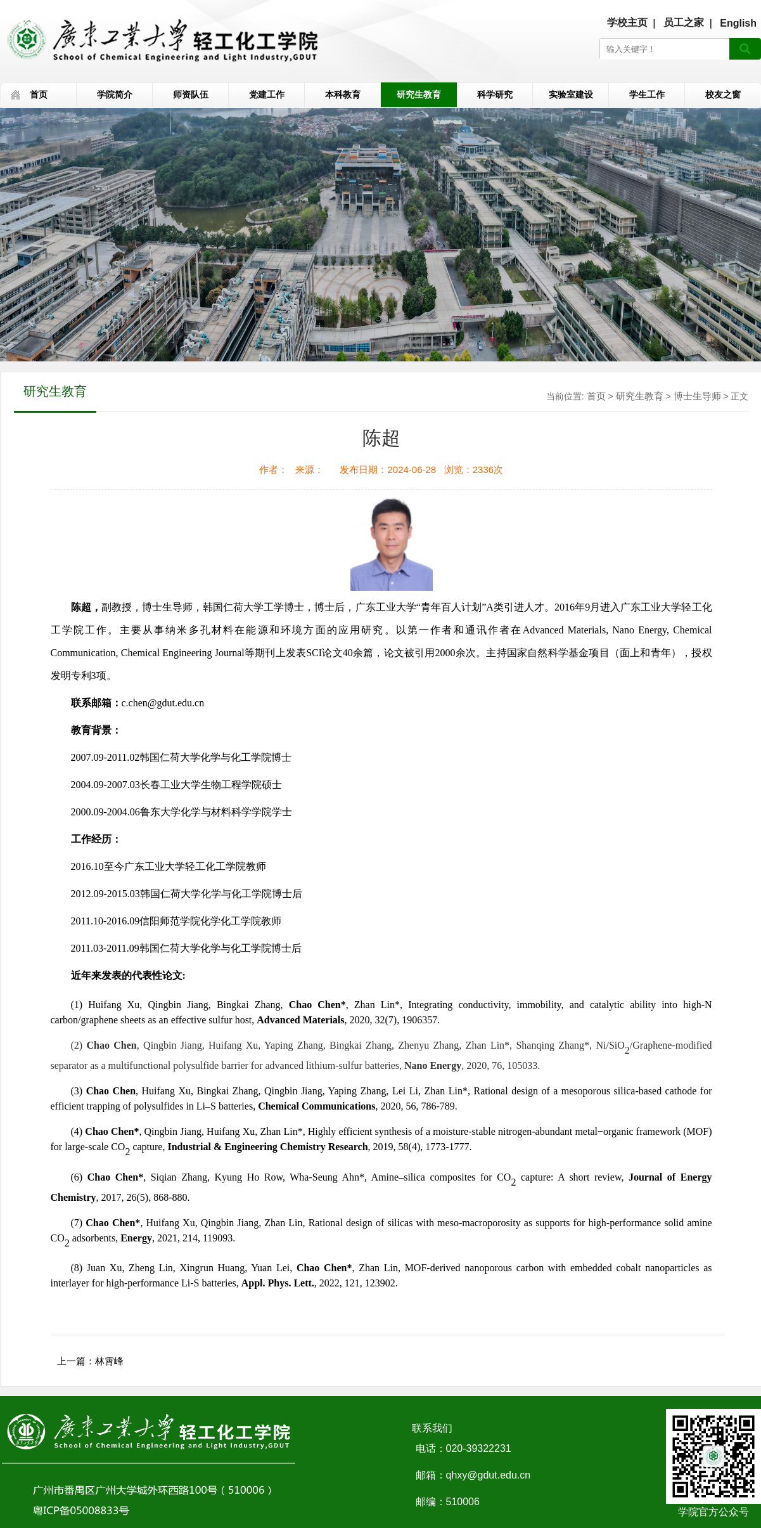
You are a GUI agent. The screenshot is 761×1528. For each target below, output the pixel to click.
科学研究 (495, 94)
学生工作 (647, 94)
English (738, 23)
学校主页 (627, 22)
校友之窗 (723, 94)
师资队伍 (190, 94)
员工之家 (683, 22)
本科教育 (343, 94)
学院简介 (114, 94)
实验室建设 (571, 94)
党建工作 (267, 94)
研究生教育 (419, 94)
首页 (39, 94)
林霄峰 (109, 1361)
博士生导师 (697, 396)
